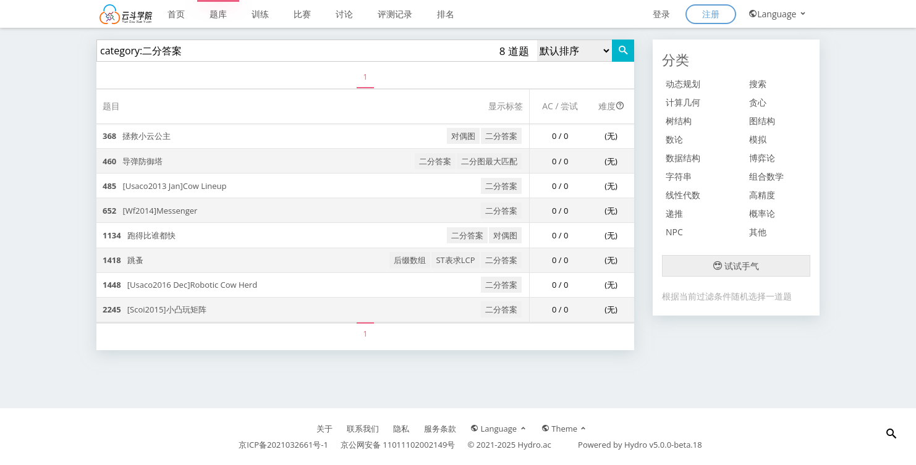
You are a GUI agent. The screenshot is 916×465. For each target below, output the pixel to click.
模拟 (757, 139)
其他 (757, 232)
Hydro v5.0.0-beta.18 (663, 444)
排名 (445, 14)
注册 (710, 14)
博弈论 (762, 158)
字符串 (679, 176)
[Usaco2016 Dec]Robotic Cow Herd (180, 284)
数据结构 (683, 158)
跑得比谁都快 (139, 235)
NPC (674, 232)
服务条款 (440, 428)
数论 (674, 139)
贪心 (757, 102)
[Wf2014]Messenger (150, 210)
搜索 (757, 84)
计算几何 (683, 102)
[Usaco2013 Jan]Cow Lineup (164, 185)
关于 (324, 428)
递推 (674, 213)
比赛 (302, 14)
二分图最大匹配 (489, 161)
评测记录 (395, 14)
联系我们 (363, 428)
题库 (218, 14)
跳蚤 (123, 260)
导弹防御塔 (133, 161)
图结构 (762, 121)
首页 (176, 14)
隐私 (401, 428)
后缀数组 (410, 260)
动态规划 (683, 84)
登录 (661, 14)
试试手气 (736, 266)
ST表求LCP (455, 260)
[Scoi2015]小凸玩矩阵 (154, 309)
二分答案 (501, 135)
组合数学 (766, 176)
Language (777, 14)
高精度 (762, 195)
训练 (260, 14)
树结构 (679, 121)
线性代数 (683, 195)
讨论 (344, 14)
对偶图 (463, 135)
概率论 (762, 213)
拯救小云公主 (137, 135)
